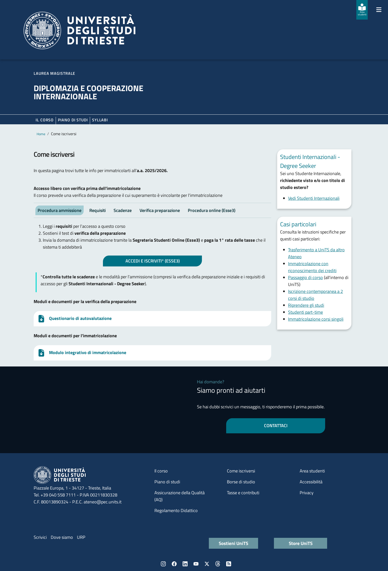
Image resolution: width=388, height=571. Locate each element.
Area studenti (312, 470)
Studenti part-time (305, 312)
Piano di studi (167, 481)
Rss (228, 564)
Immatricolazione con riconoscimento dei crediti (312, 267)
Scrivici (40, 537)
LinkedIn (185, 564)
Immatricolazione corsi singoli (315, 319)
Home (41, 133)
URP (81, 537)
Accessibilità (311, 481)
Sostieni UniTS (233, 543)
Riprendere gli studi (306, 305)
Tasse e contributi (243, 492)
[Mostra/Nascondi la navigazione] (379, 9)
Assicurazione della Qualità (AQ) (179, 496)
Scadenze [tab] (123, 210)
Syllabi (100, 120)
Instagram (163, 564)
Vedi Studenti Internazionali (314, 198)
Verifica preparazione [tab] (160, 210)
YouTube (196, 564)
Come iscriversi (241, 470)
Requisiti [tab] (97, 210)
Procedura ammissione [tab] (59, 210)
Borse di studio (241, 481)
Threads (217, 564)
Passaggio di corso (305, 277)
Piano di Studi (73, 120)
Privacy (307, 492)
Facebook (174, 564)
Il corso (45, 120)
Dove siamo (62, 537)
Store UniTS (301, 543)
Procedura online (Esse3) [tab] (211, 210)
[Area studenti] (362, 10)
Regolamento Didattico (176, 510)
